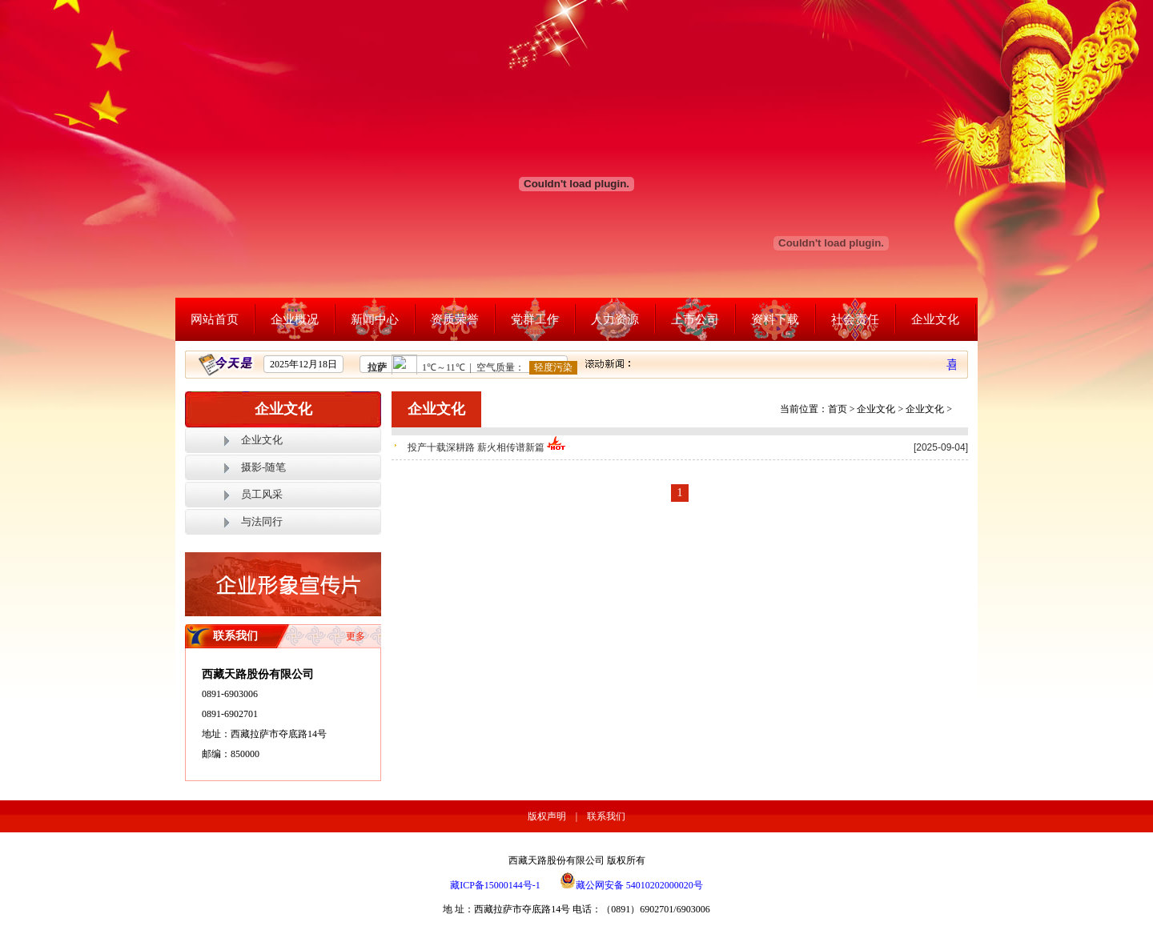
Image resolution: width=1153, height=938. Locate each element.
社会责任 (855, 319)
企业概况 (295, 319)
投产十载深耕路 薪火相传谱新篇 (487, 447)
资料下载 (775, 319)
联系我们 (606, 816)
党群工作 (535, 319)
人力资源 (615, 319)
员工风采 (262, 494)
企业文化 (935, 319)
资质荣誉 (455, 319)
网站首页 (215, 319)
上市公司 (695, 319)
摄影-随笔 (263, 467)
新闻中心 (375, 319)
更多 (355, 636)
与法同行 (262, 521)
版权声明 (547, 816)
